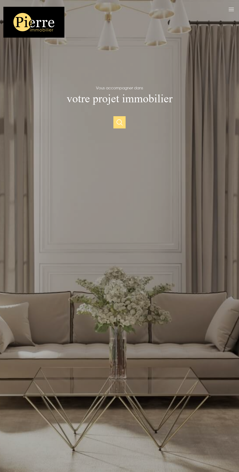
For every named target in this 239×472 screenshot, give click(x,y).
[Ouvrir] (119, 122)
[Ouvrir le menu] (233, 9)
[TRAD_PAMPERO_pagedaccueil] (33, 36)
